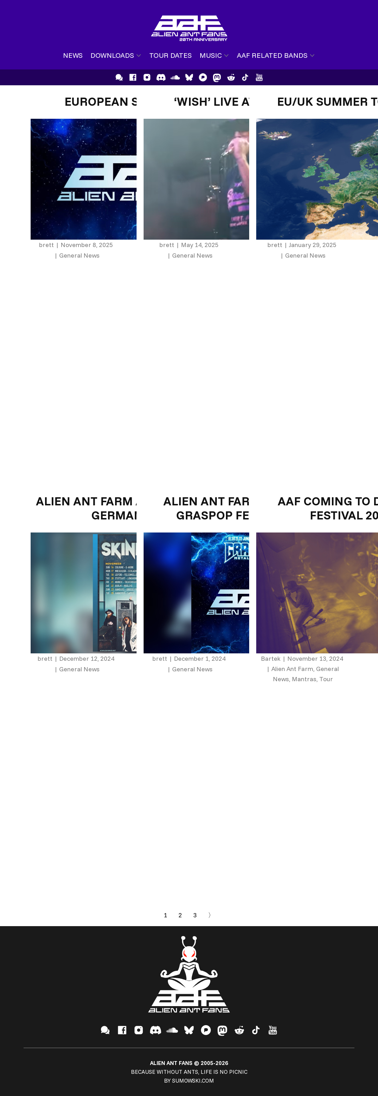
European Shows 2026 (134, 101)
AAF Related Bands (272, 55)
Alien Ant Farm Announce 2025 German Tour (134, 508)
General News (79, 255)
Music (211, 55)
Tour (326, 679)
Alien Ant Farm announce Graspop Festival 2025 (246, 508)
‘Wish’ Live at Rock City (247, 101)
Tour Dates (170, 55)
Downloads (112, 55)
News (73, 55)
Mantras (304, 679)
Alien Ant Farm (292, 669)
